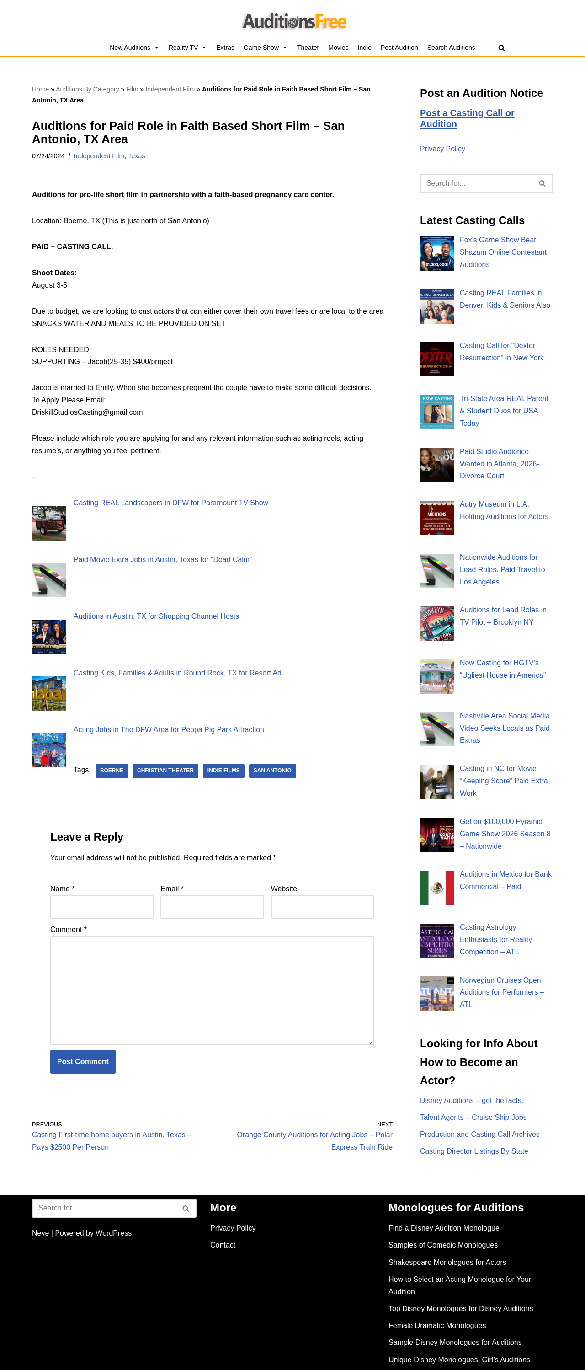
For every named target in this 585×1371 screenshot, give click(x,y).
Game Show (266, 47)
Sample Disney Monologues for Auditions (455, 1344)
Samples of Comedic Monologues (443, 1247)
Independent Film (170, 89)
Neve (40, 1235)
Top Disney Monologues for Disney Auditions (460, 1310)
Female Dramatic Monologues (437, 1327)
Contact (222, 1247)
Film (132, 89)
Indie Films (224, 771)
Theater (308, 47)
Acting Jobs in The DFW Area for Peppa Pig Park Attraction (169, 730)
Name (62, 889)
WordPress (114, 1235)
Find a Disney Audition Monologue (444, 1230)
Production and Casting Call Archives (480, 1137)
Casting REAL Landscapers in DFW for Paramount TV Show (172, 505)
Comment (68, 930)
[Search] (501, 47)
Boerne (111, 771)
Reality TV (188, 47)
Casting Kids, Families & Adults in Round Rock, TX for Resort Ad (178, 674)
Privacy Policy (443, 149)
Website (284, 889)
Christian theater (166, 771)
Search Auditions (451, 47)
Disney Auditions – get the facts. (472, 1103)
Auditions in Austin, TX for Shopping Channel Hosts (157, 617)
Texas (137, 156)
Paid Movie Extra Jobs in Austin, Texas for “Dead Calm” (163, 561)
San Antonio (273, 771)
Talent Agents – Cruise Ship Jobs (473, 1120)
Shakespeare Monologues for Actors (447, 1264)
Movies (338, 47)
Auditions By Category (87, 89)
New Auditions (135, 47)
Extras (225, 47)
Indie (365, 47)
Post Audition (399, 47)
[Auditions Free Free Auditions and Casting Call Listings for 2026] (292, 19)
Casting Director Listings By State (474, 1154)
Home (40, 89)
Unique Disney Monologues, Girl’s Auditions (459, 1361)
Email (172, 889)
